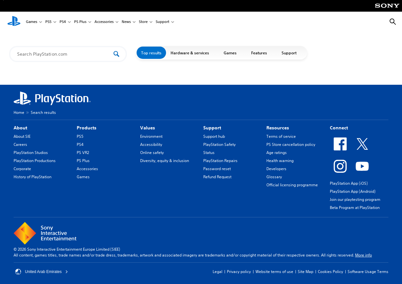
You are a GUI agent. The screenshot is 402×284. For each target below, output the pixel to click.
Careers (20, 144)
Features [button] (262, 52)
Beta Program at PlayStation (355, 207)
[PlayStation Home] (14, 22)
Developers (276, 168)
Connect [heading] (339, 128)
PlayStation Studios (31, 152)
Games (31, 22)
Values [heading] (147, 128)
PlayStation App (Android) (352, 191)
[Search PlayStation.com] (64, 54)
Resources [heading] (277, 128)
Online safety (152, 152)
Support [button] (292, 52)
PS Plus (80, 22)
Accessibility (151, 144)
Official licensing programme (292, 185)
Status (209, 152)
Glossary (274, 177)
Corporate (22, 168)
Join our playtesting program (355, 199)
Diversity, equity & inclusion (164, 160)
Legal (217, 271)
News (126, 22)
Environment (151, 136)
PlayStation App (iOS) (349, 183)
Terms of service (281, 136)
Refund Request (217, 177)
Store (143, 22)
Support (162, 22)
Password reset (217, 168)
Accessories (104, 22)
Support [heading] (212, 128)
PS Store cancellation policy (290, 144)
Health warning (280, 160)
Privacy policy (239, 271)
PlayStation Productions (35, 160)
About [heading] (20, 128)
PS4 (63, 22)
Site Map (305, 271)
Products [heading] (86, 128)
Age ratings (276, 152)
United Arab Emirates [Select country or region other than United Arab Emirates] (42, 271)
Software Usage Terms (368, 271)
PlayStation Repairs (220, 160)
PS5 (48, 22)
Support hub (214, 136)
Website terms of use (274, 271)
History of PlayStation (32, 177)
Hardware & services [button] (193, 52)
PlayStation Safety (219, 144)
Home (19, 112)
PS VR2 (83, 152)
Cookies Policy (330, 271)
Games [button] (233, 52)
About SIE (22, 136)
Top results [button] (151, 52)
